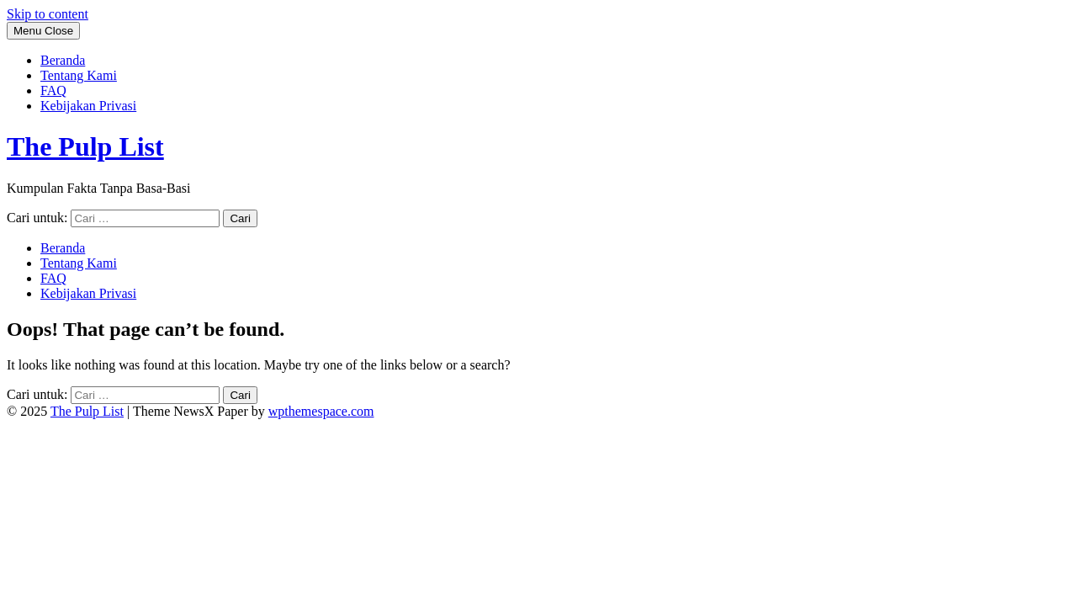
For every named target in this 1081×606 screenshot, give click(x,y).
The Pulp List (85, 146)
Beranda (62, 60)
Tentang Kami (78, 75)
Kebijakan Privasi (88, 105)
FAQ (53, 90)
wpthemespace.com (321, 411)
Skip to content (47, 14)
